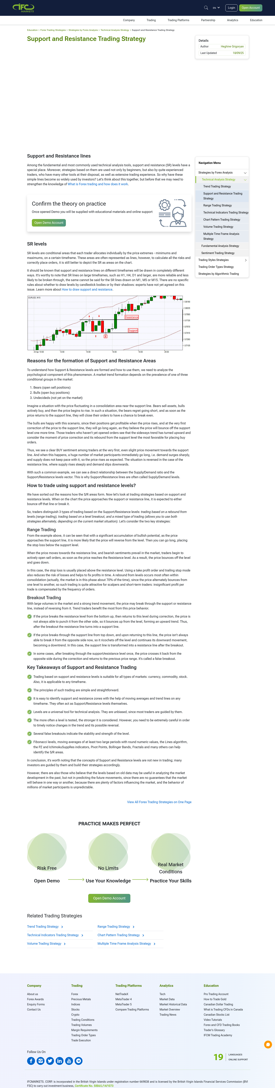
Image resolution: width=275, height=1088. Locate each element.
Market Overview (170, 1009)
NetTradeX (121, 994)
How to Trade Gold (215, 999)
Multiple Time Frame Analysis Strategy (126, 943)
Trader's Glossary (214, 1030)
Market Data (167, 999)
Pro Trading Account (216, 994)
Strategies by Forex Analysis (215, 172)
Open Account (250, 8)
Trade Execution (81, 1040)
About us (32, 994)
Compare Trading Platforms (132, 1009)
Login (229, 8)
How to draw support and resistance (87, 289)
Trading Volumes (81, 1025)
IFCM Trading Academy (218, 1035)
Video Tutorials (213, 1019)
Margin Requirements (84, 1030)
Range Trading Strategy (116, 926)
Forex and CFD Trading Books (222, 1025)
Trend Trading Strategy (45, 926)
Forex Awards (35, 999)
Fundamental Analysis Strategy (220, 245)
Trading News (168, 1014)
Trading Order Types (83, 1035)
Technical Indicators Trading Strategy (55, 935)
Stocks (75, 1009)
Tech (163, 994)
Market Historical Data (173, 1004)
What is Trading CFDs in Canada (223, 1009)
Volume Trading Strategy (46, 943)
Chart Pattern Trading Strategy (121, 935)
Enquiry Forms (36, 1004)
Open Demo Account (48, 223)
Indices (75, 1004)
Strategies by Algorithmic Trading (218, 273)
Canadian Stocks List (216, 1014)
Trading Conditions (82, 1019)
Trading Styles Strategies (213, 260)
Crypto (75, 1014)
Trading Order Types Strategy (216, 266)
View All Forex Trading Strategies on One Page (159, 802)
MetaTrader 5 (123, 1004)
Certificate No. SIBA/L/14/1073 (94, 1085)
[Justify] (203, 7)
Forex (74, 994)
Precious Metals (81, 999)
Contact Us (34, 1009)
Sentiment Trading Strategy (217, 253)
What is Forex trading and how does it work (98, 184)
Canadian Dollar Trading (218, 1004)
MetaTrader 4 (123, 999)
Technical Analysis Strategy (218, 179)
